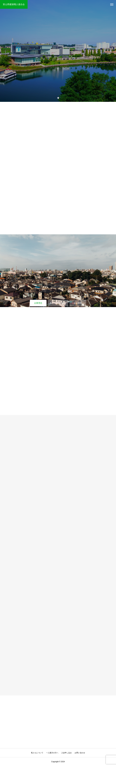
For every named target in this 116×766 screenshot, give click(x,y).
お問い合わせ (80, 753)
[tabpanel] (58, 51)
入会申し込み (66, 753)
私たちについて (37, 753)
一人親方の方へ (52, 753)
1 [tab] (58, 97)
